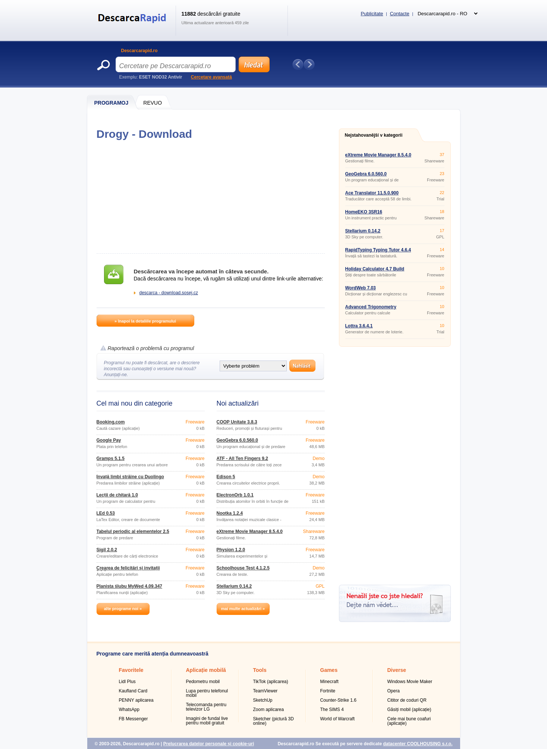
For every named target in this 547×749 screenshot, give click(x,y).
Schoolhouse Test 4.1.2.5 (243, 568)
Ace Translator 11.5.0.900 (372, 193)
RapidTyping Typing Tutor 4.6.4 (378, 250)
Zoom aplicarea (268, 709)
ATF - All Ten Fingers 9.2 (242, 458)
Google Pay (109, 440)
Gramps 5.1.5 (111, 458)
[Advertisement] (210, 197)
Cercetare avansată (211, 77)
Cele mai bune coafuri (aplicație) (409, 721)
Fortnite (328, 691)
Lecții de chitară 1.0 (117, 495)
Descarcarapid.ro (139, 50)
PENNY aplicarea (136, 700)
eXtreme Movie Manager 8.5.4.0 (250, 531)
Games (329, 670)
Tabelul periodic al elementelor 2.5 (133, 531)
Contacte (399, 13)
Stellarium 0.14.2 (234, 586)
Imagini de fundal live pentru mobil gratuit (207, 721)
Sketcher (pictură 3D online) (273, 721)
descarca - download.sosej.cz (168, 292)
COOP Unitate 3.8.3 (237, 422)
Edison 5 (226, 476)
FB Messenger (133, 718)
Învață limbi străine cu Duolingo (130, 476)
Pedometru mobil (203, 681)
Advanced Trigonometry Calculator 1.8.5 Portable (371, 309)
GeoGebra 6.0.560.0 (237, 440)
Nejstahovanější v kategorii (374, 135)
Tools (260, 670)
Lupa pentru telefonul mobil (207, 693)
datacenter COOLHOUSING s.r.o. (417, 743)
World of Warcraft (337, 718)
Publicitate (372, 13)
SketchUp (263, 700)
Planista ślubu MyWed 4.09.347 (130, 586)
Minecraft (329, 681)
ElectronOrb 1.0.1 (235, 495)
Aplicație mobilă (206, 670)
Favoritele (131, 670)
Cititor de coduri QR (407, 700)
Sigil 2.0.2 (107, 549)
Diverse (396, 670)
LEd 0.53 (106, 513)
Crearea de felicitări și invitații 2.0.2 (128, 570)
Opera (393, 691)
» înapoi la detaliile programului (145, 321)
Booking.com (111, 422)
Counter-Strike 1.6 (338, 700)
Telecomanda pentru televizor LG (206, 707)
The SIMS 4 (332, 709)
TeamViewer (265, 691)
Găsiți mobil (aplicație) (409, 709)
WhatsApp (129, 709)
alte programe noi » (123, 608)
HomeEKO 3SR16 (363, 212)
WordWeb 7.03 (360, 288)
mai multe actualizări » (243, 608)
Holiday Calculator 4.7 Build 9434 (375, 271)
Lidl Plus (127, 681)
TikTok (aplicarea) (270, 681)
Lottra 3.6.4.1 (359, 326)
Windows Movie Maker (410, 681)
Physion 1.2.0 (231, 549)
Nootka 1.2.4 (230, 513)
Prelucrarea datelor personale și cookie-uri (208, 743)
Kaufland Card (133, 691)
